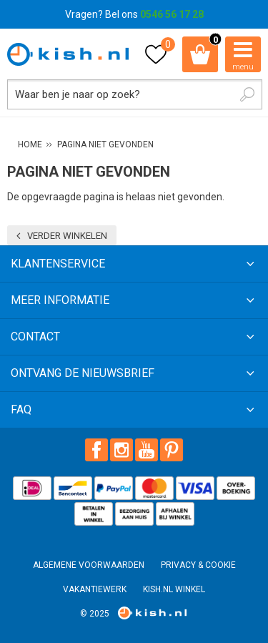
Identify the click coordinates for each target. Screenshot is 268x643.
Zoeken (247, 94)
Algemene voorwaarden (88, 565)
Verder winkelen (67, 235)
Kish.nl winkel (174, 589)
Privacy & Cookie (198, 565)
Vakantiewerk (94, 589)
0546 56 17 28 (172, 14)
